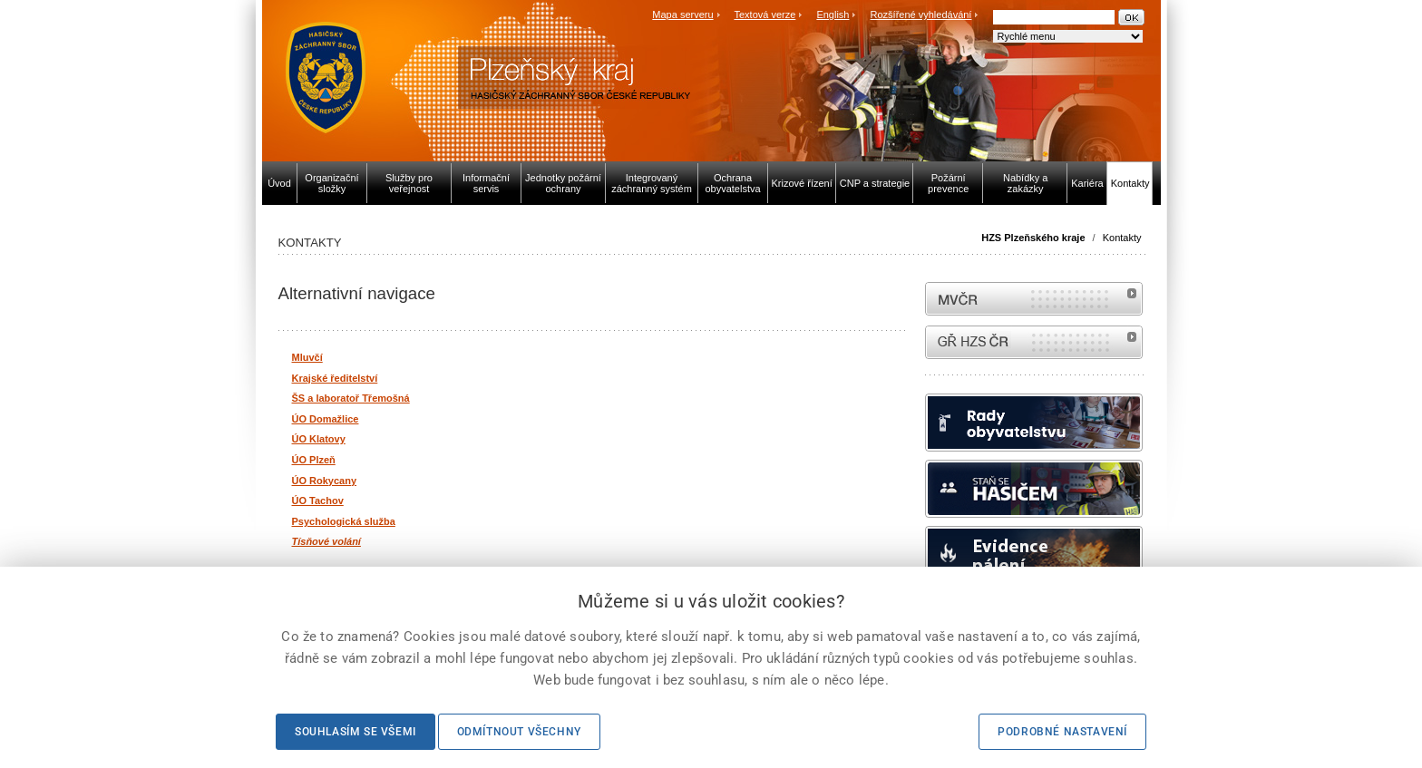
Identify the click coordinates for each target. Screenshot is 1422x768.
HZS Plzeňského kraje (1033, 237)
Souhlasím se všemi (355, 731)
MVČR (1034, 299)
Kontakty (1122, 237)
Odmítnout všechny (519, 731)
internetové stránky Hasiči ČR (1034, 342)
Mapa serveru (682, 14)
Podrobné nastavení (1062, 731)
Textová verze (764, 14)
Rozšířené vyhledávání (921, 14)
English (832, 14)
